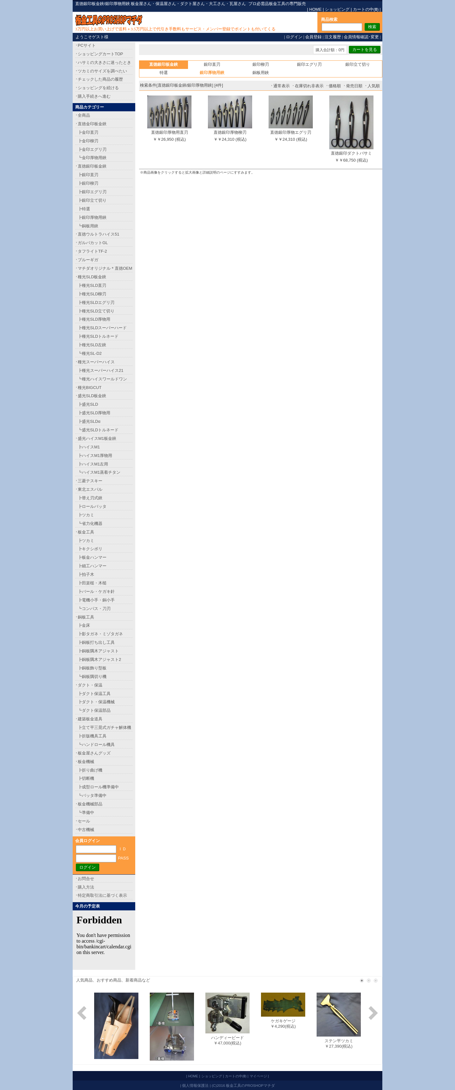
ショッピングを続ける (98, 87)
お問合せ (86, 878)
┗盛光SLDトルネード (98, 430)
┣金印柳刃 (88, 141)
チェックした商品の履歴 (100, 79)
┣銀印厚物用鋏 (92, 217)
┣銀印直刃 (88, 174)
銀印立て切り (357, 64)
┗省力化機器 (90, 523)
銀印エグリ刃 (309, 64)
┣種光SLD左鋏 (92, 344)
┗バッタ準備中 (92, 795)
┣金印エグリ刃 (92, 149)
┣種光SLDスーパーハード (102, 327)
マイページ (258, 1076)
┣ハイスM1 (89, 447)
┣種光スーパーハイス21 (100, 370)
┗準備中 (86, 812)
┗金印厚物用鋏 (92, 157)
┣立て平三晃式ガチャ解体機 (104, 727)
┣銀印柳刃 (88, 183)
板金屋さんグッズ (94, 753)
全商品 (84, 115)
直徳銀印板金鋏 (92, 166)
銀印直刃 (212, 64)
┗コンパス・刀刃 (94, 608)
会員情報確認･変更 (361, 36)
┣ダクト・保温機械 (96, 701)
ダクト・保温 (90, 685)
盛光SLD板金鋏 (92, 395)
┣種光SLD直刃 (92, 285)
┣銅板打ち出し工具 (96, 642)
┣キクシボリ (90, 548)
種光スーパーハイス (96, 362)
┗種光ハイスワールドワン (102, 379)
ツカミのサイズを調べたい (102, 71)
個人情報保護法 (195, 1085)
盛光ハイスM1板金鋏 (97, 438)
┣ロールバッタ (92, 506)
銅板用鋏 (260, 72)
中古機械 (86, 829)
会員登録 (313, 36)
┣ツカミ (86, 515)
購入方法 (86, 887)
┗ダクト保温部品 (94, 710)
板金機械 (86, 761)
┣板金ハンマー (92, 557)
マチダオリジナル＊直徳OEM (105, 268)
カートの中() (366, 9)
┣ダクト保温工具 (94, 693)
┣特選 (84, 208)
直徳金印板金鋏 (92, 123)
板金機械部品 (90, 804)
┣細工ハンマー (92, 565)
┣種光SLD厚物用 (94, 319)
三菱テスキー (90, 480)
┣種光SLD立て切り (96, 311)
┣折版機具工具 (92, 736)
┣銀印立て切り (92, 200)
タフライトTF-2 (92, 251)
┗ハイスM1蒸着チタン (99, 472)
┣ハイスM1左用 (93, 464)
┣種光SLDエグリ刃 (96, 302)
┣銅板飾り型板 (92, 668)
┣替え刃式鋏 (90, 498)
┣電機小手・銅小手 (96, 600)
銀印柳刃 (260, 64)
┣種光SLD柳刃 (92, 294)
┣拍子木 (86, 574)
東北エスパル (90, 489)
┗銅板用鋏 (88, 226)
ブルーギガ (88, 259)
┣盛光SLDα (89, 421)
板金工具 (86, 532)
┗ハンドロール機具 (96, 744)
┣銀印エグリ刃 (92, 191)
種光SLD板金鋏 (92, 276)
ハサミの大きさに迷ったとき (104, 62)
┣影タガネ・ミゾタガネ (100, 633)
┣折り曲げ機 (90, 770)
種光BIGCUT (89, 387)
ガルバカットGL (93, 242)
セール (84, 821)
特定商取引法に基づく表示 (102, 895)
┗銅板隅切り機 (92, 676)
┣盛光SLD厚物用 (94, 412)
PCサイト (87, 45)
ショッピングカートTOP (100, 54)
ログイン (294, 36)
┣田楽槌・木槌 (92, 583)
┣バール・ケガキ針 (96, 591)
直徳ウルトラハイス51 (98, 234)
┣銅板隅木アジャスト (98, 651)
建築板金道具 (90, 719)
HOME (315, 9)
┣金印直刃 (88, 132)
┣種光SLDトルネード (98, 336)
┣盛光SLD (88, 404)
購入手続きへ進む (94, 96)
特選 (164, 72)
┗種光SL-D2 (90, 353)
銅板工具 (86, 617)
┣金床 (84, 625)
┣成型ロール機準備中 (98, 787)
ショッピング (337, 9)
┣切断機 (86, 778)
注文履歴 (333, 36)
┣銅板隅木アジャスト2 (99, 659)
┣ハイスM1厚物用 (95, 455)
